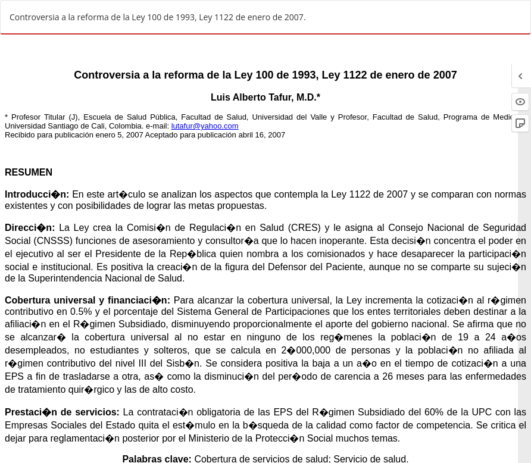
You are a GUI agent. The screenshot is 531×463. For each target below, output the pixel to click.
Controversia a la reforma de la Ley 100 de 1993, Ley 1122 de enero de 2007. (158, 17)
